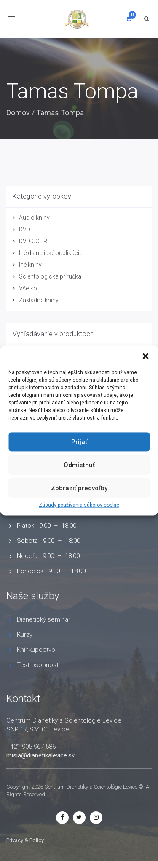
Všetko (28, 288)
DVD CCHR (33, 241)
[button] (145, 356)
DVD (24, 229)
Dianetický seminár (43, 619)
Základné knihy (39, 300)
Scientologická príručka (50, 276)
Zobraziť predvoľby (79, 488)
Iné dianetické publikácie (50, 253)
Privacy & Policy (25, 840)
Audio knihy (34, 217)
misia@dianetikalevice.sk (40, 755)
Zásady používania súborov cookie (79, 505)
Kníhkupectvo (36, 650)
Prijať (79, 442)
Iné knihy (30, 264)
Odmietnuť (79, 465)
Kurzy (24, 634)
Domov (18, 112)
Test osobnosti (38, 665)
